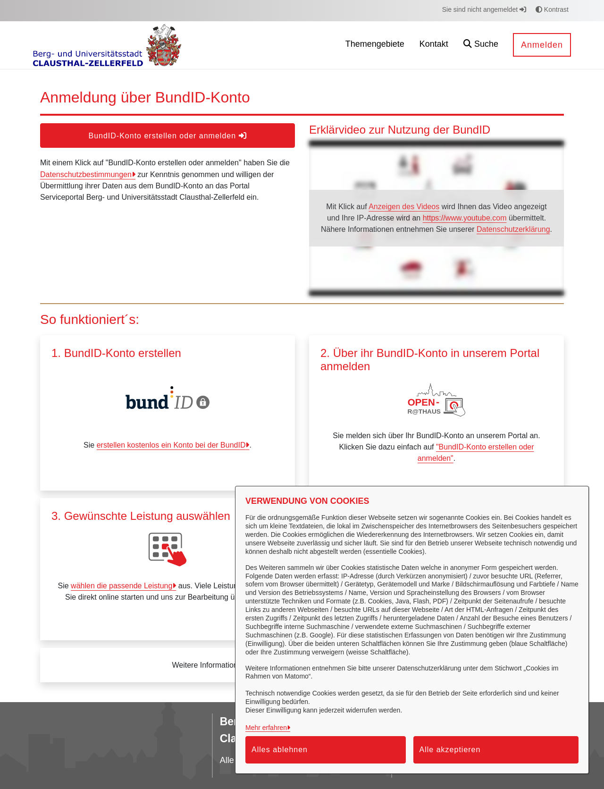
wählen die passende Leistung (121, 586)
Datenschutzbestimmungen (86, 174)
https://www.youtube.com (465, 218)
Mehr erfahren (266, 727)
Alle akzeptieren (450, 750)
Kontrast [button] (552, 9)
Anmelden (542, 45)
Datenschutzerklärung (513, 229)
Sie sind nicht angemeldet (484, 9)
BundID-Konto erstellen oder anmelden (167, 136)
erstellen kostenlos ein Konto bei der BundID (171, 445)
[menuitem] (375, 45)
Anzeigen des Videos (404, 207)
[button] (481, 45)
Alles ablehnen (280, 750)
